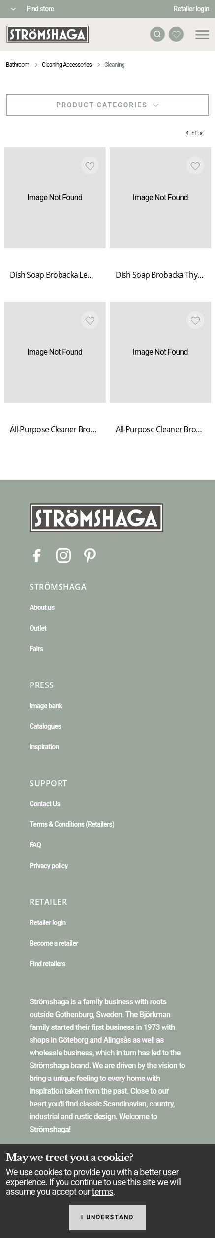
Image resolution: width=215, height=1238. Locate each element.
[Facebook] (37, 554)
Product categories (107, 105)
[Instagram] (63, 554)
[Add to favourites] (90, 165)
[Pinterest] (90, 554)
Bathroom (17, 64)
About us (42, 607)
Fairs (36, 649)
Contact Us (45, 804)
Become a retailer (54, 943)
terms (102, 1191)
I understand (107, 1217)
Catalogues (45, 726)
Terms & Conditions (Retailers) (72, 824)
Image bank (46, 706)
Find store (40, 9)
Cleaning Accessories (67, 64)
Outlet (38, 628)
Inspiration (44, 747)
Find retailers (47, 964)
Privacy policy (49, 865)
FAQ (35, 845)
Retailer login (192, 9)
